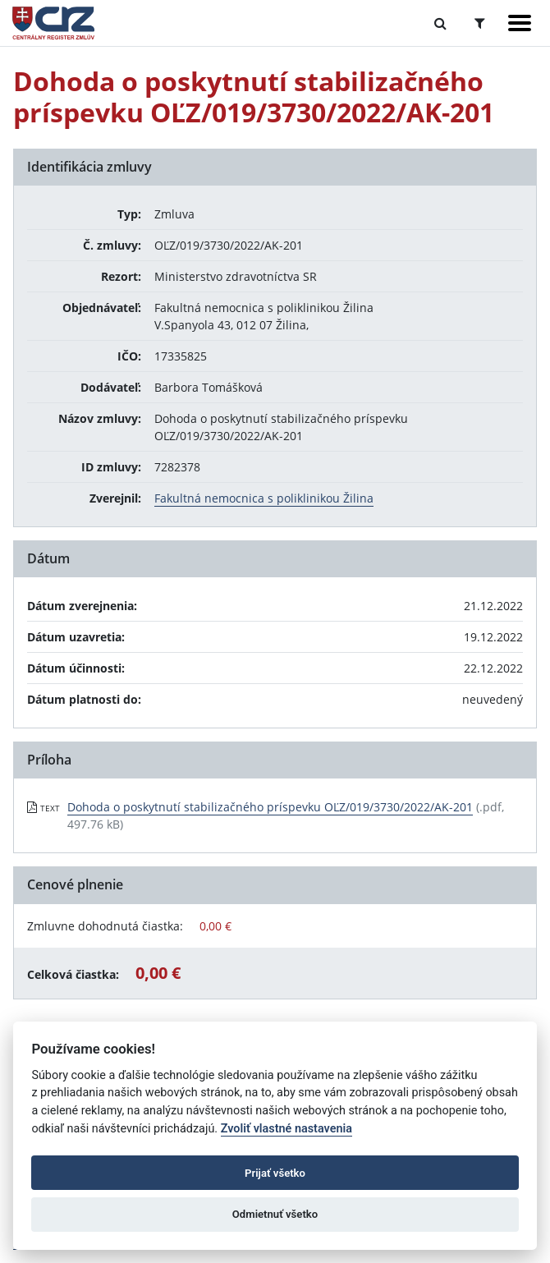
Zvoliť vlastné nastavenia (286, 1129)
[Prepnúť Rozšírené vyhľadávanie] (480, 23)
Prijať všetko (275, 1173)
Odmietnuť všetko (275, 1214)
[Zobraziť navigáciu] (519, 23)
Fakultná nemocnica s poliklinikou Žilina (264, 498)
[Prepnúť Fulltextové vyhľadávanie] (440, 23)
